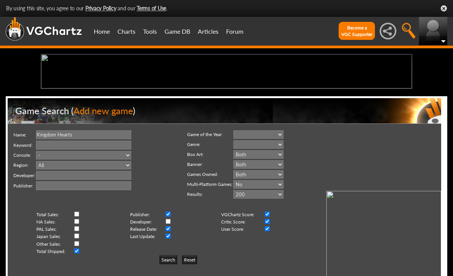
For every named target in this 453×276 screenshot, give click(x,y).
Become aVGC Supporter (356, 31)
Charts (126, 31)
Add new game (103, 170)
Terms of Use (151, 8)
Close (444, 8)
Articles (208, 31)
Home (102, 31)
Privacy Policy (100, 8)
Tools (150, 31)
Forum (234, 31)
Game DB (177, 31)
